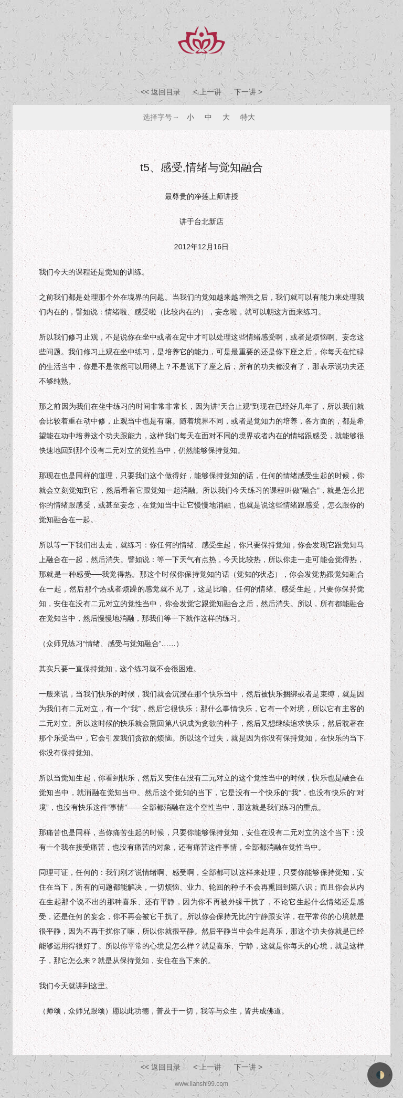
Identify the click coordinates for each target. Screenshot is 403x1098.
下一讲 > (248, 92)
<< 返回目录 (161, 92)
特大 (247, 117)
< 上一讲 (208, 92)
